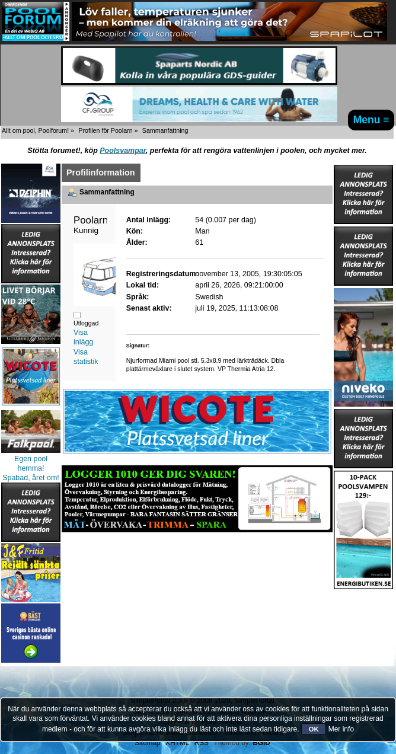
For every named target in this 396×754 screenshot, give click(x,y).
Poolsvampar (123, 150)
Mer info (341, 729)
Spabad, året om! (30, 478)
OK (314, 729)
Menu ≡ (371, 120)
